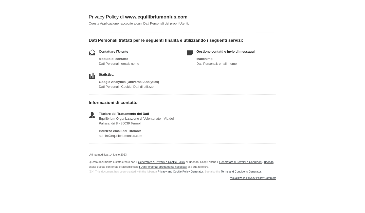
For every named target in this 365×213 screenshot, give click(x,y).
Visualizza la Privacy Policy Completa (253, 178)
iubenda (268, 161)
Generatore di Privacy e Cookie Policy (161, 161)
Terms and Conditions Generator (241, 171)
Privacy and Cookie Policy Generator (180, 171)
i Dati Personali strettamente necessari (163, 166)
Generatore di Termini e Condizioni (240, 161)
